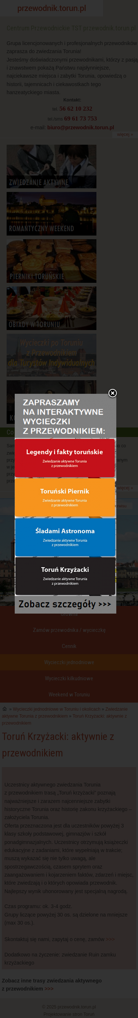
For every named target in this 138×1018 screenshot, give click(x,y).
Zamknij (112, 362)
